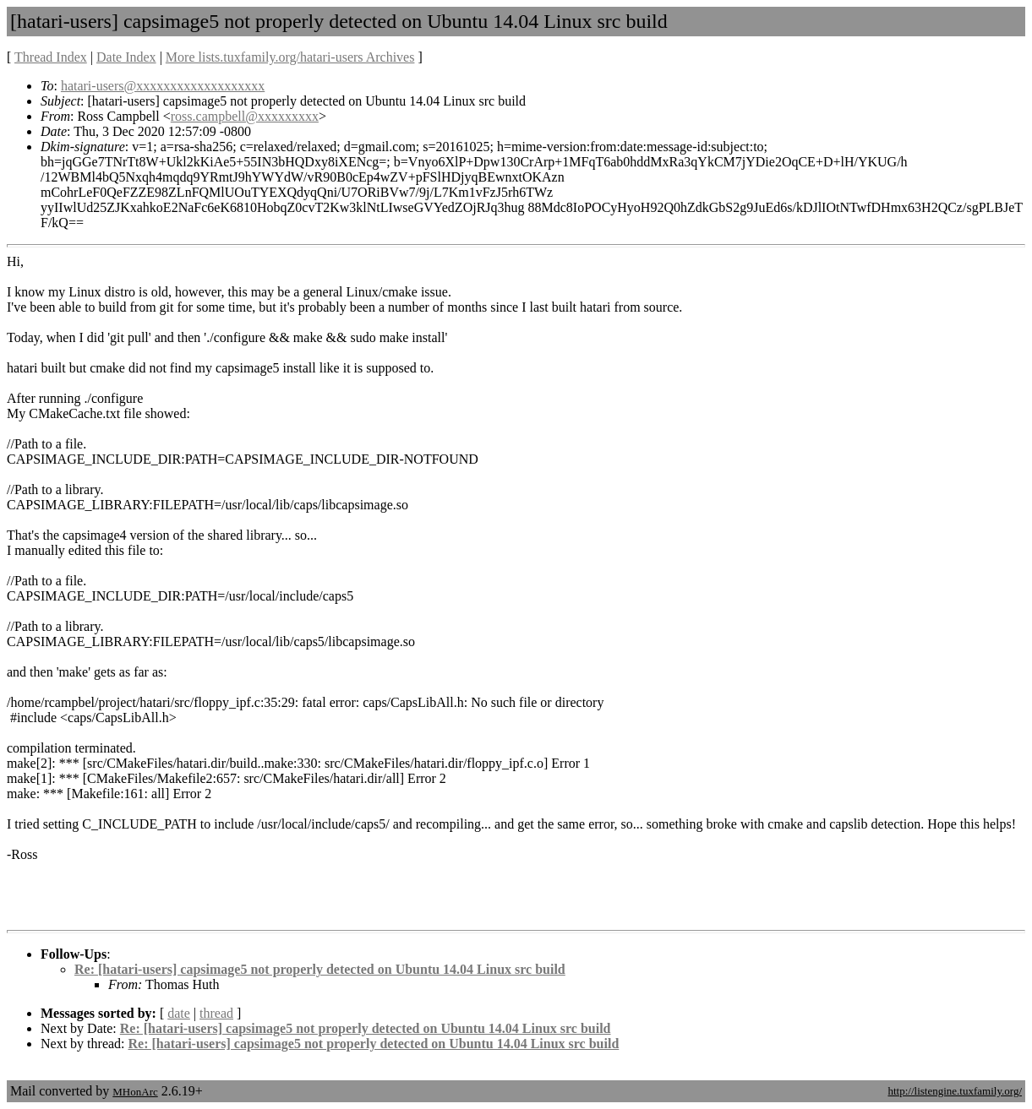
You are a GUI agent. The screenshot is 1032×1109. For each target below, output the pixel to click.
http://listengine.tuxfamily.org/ (954, 1091)
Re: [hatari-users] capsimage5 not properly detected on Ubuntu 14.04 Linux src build (319, 969)
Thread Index (50, 57)
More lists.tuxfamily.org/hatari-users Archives (290, 57)
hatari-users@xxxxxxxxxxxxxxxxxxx (163, 86)
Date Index (126, 57)
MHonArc (134, 1091)
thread (216, 1013)
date (178, 1013)
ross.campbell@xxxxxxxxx (245, 116)
